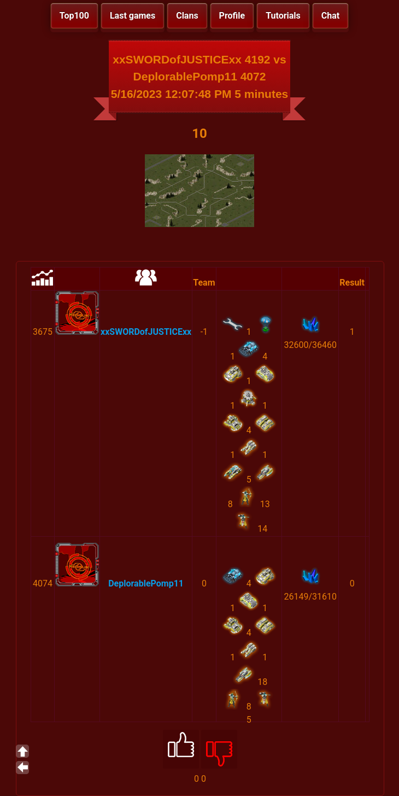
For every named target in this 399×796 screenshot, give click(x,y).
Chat (330, 15)
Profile (232, 15)
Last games (132, 15)
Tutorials (283, 15)
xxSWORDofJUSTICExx (146, 332)
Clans (187, 15)
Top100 (74, 15)
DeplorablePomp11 (146, 583)
